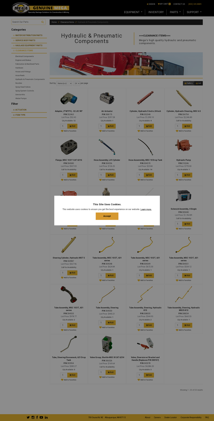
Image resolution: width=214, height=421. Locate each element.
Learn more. (146, 209)
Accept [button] (107, 216)
